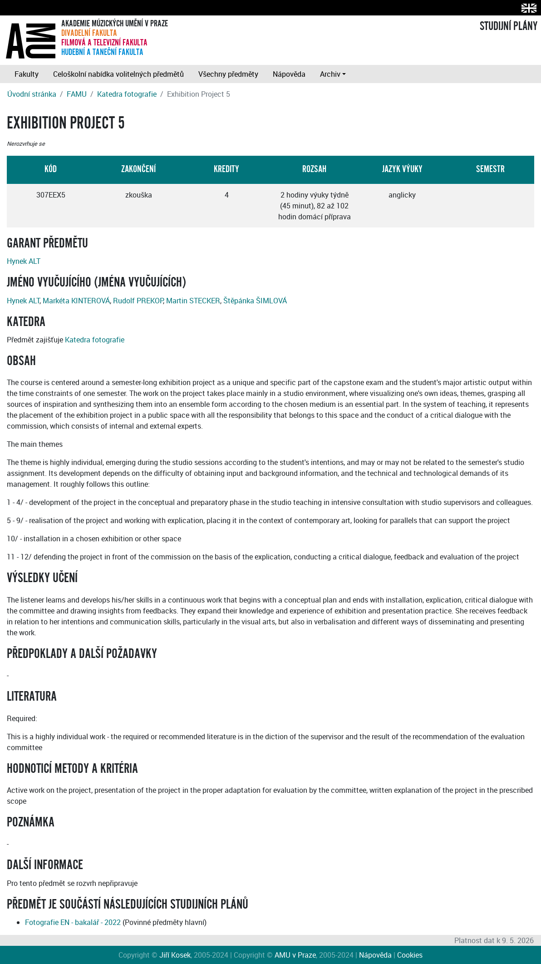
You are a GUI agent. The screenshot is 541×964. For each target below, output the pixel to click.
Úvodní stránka (31, 94)
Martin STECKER (193, 301)
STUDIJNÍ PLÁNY (508, 26)
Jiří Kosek (175, 955)
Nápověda (289, 74)
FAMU (77, 94)
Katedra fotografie (127, 94)
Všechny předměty (228, 74)
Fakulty (27, 74)
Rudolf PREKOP (138, 301)
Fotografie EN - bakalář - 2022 (73, 922)
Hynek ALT (23, 261)
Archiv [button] (330, 74)
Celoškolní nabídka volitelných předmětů (118, 74)
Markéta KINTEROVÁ (76, 301)
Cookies (410, 955)
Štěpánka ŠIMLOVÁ (255, 301)
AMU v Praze (295, 955)
